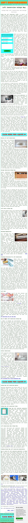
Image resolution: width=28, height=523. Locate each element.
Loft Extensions (15, 492)
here (2, 484)
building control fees (9, 69)
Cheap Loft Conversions (21, 501)
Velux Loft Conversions (6, 502)
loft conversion (16, 438)
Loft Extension (12, 491)
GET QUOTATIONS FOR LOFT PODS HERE (8, 316)
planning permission (7, 84)
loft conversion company (11, 87)
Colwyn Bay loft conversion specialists (18, 408)
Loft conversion (4, 116)
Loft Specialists (20, 491)
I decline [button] (21, 518)
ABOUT (18, 4)
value (22, 71)
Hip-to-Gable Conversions (17, 496)
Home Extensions (10, 504)
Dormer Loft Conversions (18, 500)
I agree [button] (17, 518)
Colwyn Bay (23, 116)
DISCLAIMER (25, 4)
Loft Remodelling (10, 501)
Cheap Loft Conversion (6, 496)
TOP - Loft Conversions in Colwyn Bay (9, 508)
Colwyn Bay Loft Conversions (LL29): (10, 14)
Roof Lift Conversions (12, 494)
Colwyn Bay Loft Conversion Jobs (17, 487)
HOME (12, 4)
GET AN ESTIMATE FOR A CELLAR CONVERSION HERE (11, 378)
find (4, 428)
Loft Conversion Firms (11, 495)
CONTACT (21, 4)
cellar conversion (5, 366)
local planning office (15, 86)
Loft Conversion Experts (14, 493)
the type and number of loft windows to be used (20, 45)
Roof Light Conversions (18, 502)
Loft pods (19, 303)
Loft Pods (21, 494)
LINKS (15, 4)
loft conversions (21, 108)
